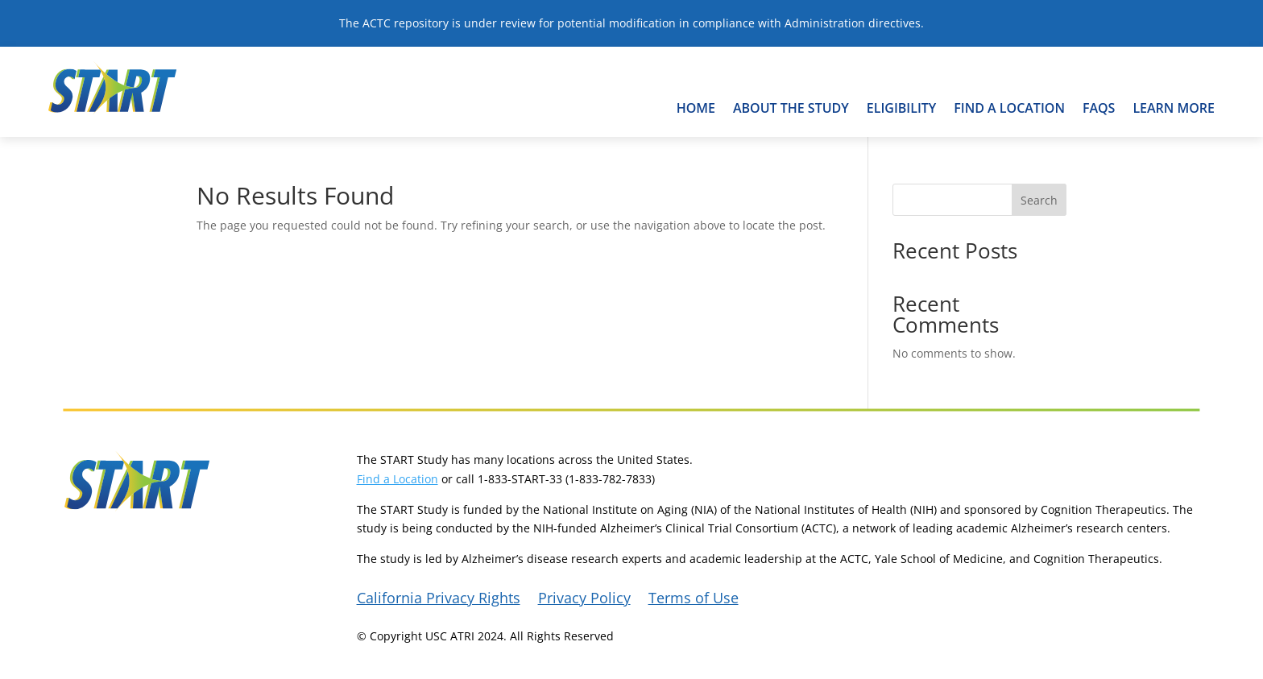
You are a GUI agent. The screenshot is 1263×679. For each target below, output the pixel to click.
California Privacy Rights (438, 599)
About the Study (791, 108)
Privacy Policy (584, 599)
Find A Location (1009, 108)
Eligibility (902, 108)
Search (1039, 200)
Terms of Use (693, 599)
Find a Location (397, 478)
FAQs (1099, 108)
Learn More (1174, 108)
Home (696, 108)
